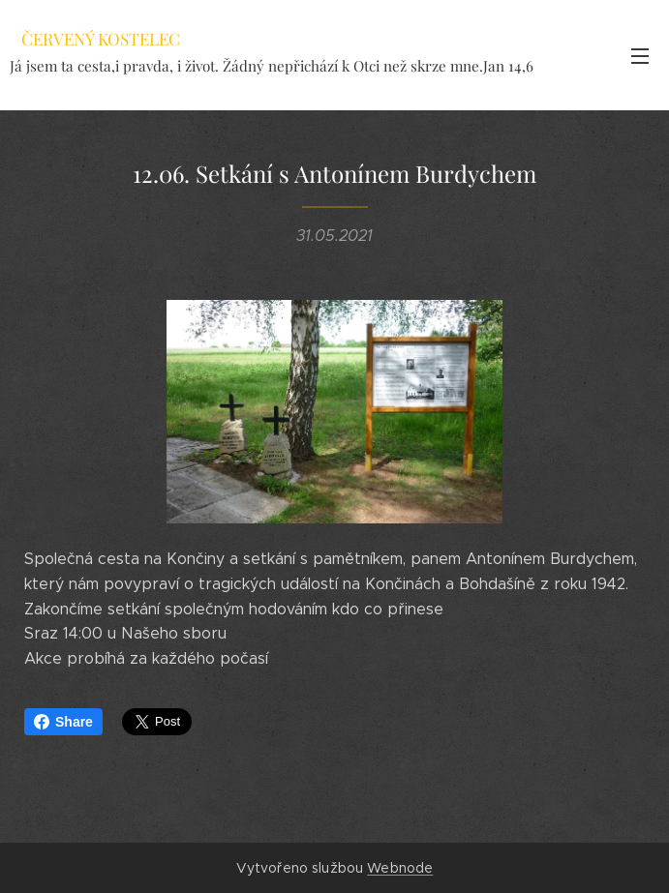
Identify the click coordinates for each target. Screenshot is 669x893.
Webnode (400, 868)
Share (63, 721)
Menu (640, 56)
